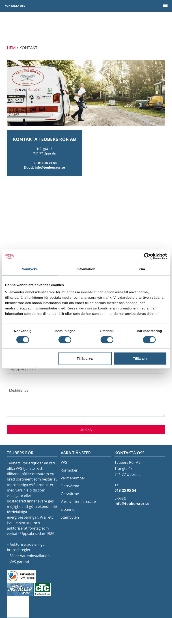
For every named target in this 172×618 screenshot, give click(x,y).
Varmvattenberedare (78, 501)
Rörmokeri (69, 470)
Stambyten (70, 517)
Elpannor (68, 509)
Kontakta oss (14, 6)
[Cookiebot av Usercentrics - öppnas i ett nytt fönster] (147, 256)
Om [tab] (142, 269)
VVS (64, 462)
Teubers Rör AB (86, 28)
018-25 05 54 (47, 163)
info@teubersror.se (50, 167)
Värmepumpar (73, 478)
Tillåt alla (140, 358)
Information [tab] (86, 269)
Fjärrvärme (70, 485)
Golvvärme (70, 493)
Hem (11, 47)
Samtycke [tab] (30, 269)
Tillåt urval (85, 358)
